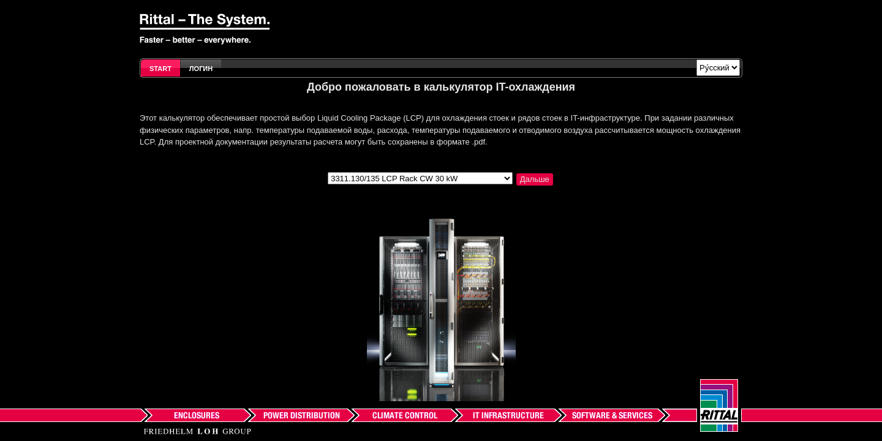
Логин (201, 68)
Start (160, 68)
